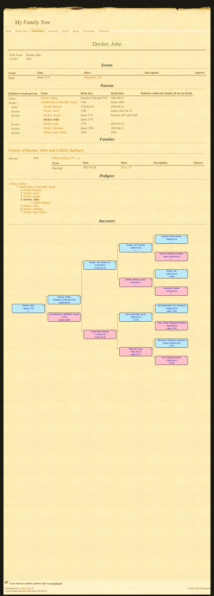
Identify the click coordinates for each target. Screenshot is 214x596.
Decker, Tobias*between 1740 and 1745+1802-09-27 (64, 300)
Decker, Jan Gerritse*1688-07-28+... (135, 248)
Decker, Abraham (53, 128)
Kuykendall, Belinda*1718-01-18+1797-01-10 (100, 335)
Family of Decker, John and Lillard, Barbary (46, 150)
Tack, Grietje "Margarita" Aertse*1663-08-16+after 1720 (171, 326)
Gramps (23, 588)
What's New (21, 31)
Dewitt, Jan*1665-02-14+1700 (171, 274)
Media (76, 31)
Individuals (38, 31)
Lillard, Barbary (60, 158)
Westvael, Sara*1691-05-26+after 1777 (136, 352)
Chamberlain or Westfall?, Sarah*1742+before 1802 (64, 317)
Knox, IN (126, 167)
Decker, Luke (51, 123)
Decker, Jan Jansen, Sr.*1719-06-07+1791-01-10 (100, 265)
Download (104, 31)
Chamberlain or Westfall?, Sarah (59, 102)
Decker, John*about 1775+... (28, 308)
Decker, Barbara (53, 106)
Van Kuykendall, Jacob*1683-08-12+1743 (136, 317)
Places (65, 31)
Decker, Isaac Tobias (55, 132)
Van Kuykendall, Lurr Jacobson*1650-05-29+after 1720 (172, 308)
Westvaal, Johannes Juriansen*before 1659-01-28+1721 (171, 343)
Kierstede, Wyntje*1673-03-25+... (171, 291)
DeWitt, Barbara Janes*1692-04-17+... (136, 283)
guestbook (56, 583)
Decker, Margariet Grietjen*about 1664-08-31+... (171, 257)
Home (8, 31)
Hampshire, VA (92, 77)
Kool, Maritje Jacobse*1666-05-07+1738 (171, 360)
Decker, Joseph (52, 115)
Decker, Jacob (51, 110)
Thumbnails (89, 31)
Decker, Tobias (49, 98)
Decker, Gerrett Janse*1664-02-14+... (171, 239)
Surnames (53, 31)
